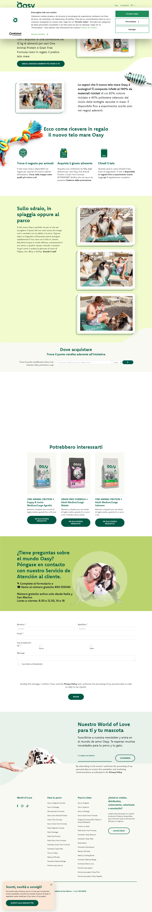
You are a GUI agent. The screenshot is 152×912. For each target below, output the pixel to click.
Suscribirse (125, 758)
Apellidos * (83, 624)
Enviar (76, 697)
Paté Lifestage (52, 832)
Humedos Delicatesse (86, 847)
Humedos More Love (86, 864)
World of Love (24, 797)
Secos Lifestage (53, 807)
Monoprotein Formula (55, 811)
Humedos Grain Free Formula (58, 845)
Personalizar (132, 14)
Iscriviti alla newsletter (22, 903)
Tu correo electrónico (86, 756)
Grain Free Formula (54, 820)
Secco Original (83, 803)
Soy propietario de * (24, 644)
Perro (41, 648)
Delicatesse (82, 843)
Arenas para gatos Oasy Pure (89, 872)
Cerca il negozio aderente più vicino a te (41, 64)
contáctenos (119, 831)
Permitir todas (132, 6)
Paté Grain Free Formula (56, 840)
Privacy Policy (70, 684)
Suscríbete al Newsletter (32, 664)
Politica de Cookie (88, 20)
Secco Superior (83, 807)
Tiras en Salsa (52, 853)
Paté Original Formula (55, 828)
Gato (92, 648)
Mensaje (21, 653)
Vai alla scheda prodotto (42, 520)
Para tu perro (54, 797)
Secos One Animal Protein (57, 815)
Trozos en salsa (83, 826)
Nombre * (21, 624)
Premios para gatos (85, 868)
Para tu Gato (85, 797)
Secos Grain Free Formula (57, 824)
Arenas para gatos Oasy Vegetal (90, 876)
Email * (20, 633)
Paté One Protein (54, 836)
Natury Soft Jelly (53, 857)
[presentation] (33, 674)
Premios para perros (55, 865)
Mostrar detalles (38, 27)
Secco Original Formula (56, 803)
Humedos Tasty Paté (55, 849)
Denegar (132, 22)
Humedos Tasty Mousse (87, 835)
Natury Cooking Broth (86, 855)
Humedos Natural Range (56, 861)
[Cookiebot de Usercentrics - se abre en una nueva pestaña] (15, 26)
